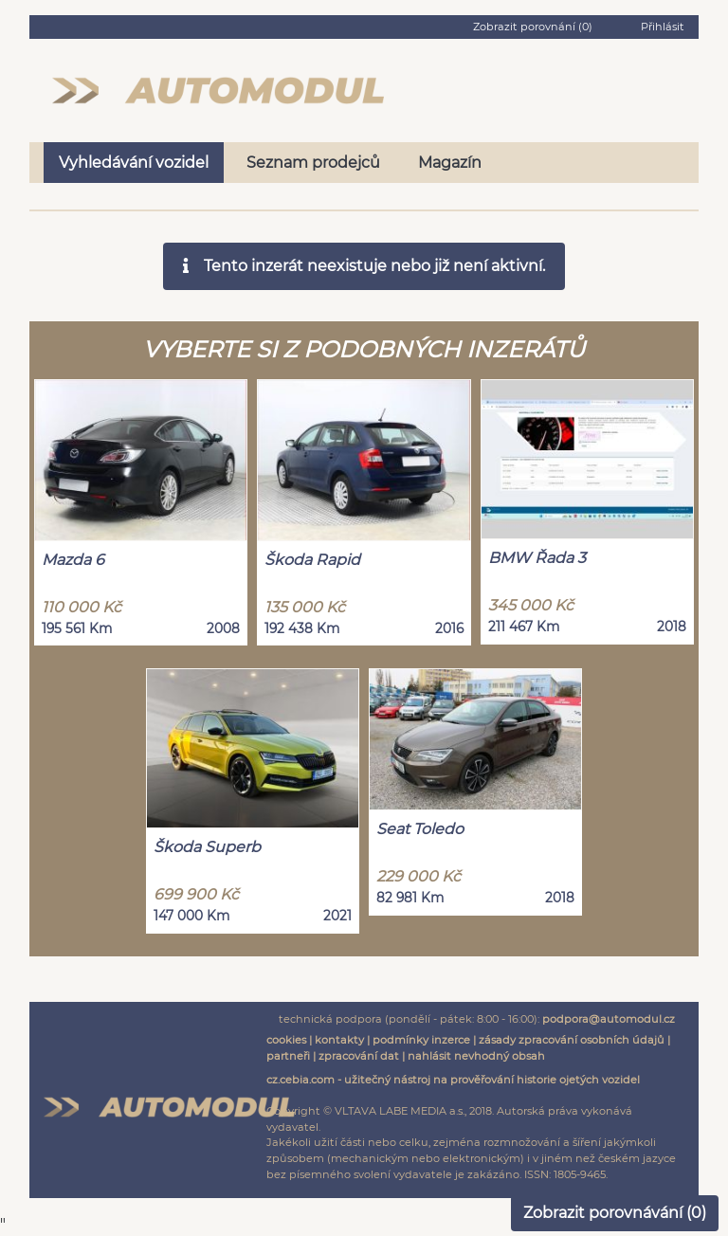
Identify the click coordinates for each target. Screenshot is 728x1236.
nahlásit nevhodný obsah (476, 1056)
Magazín (450, 163)
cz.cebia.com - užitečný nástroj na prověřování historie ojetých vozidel (453, 1079)
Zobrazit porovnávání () (614, 1213)
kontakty (339, 1039)
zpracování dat (358, 1056)
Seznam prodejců (313, 163)
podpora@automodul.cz (608, 1019)
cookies (286, 1039)
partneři (288, 1056)
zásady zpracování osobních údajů (571, 1039)
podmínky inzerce (421, 1039)
